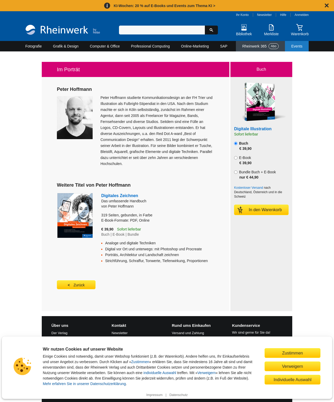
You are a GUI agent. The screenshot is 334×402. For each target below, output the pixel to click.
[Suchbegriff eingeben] (162, 30)
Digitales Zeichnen (154, 198)
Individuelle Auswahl (293, 379)
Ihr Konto (242, 15)
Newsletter (264, 15)
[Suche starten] (211, 30)
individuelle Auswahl (160, 373)
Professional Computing (150, 46)
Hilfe (283, 15)
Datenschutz (178, 395)
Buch (243, 146)
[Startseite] (62, 30)
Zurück (79, 285)
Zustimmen (140, 362)
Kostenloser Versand (248, 188)
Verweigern (207, 373)
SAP (223, 46)
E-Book (243, 160)
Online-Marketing (195, 46)
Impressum (154, 395)
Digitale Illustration (253, 129)
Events (296, 46)
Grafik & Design (66, 46)
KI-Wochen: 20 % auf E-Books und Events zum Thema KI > (164, 6)
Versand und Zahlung (188, 333)
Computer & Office (105, 46)
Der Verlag (59, 333)
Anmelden (302, 15)
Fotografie (33, 46)
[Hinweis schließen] (326, 5)
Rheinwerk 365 (260, 46)
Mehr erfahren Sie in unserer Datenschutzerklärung (84, 384)
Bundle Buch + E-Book (255, 174)
